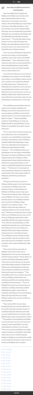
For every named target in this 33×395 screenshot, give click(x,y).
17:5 (4, 358)
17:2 (4, 349)
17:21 (4, 383)
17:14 (4, 375)
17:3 (4, 352)
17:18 (4, 380)
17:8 (4, 360)
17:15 (4, 377)
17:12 (4, 369)
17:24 (4, 389)
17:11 (4, 366)
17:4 (4, 355)
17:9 (4, 363)
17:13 (4, 372)
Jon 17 (16, 2)
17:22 (4, 386)
